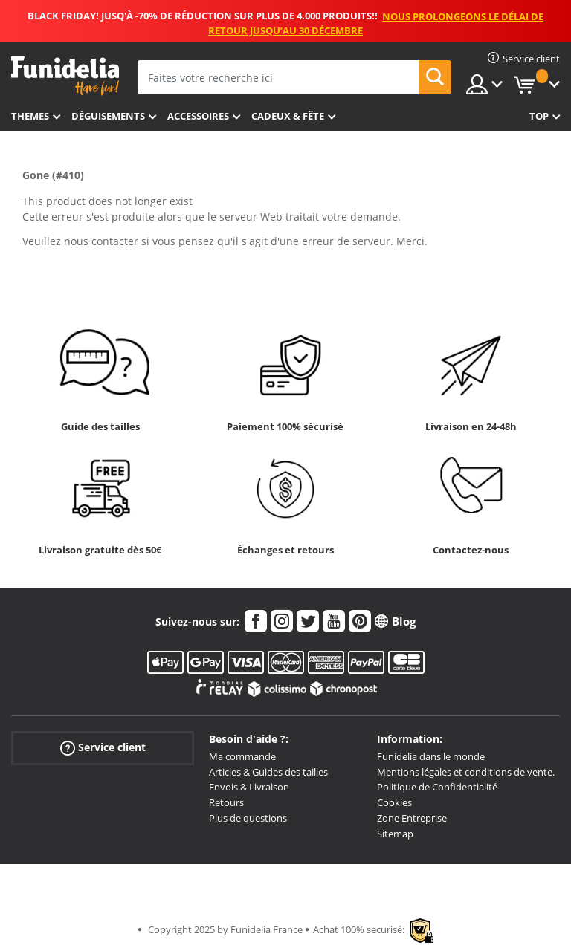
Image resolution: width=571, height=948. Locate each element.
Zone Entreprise (412, 818)
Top (539, 116)
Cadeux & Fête (287, 116)
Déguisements (108, 116)
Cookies (394, 802)
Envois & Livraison (249, 786)
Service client (103, 748)
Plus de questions (248, 818)
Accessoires (198, 116)
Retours (226, 802)
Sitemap (395, 833)
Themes (30, 116)
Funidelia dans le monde (431, 756)
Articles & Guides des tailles (268, 772)
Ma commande (242, 756)
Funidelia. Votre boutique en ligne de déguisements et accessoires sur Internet (65, 76)
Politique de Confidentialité (437, 786)
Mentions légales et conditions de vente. (466, 772)
